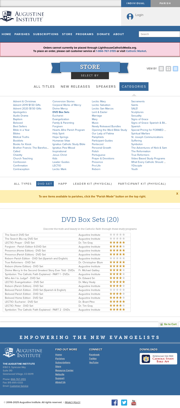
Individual (136, 3)
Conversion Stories (63, 101)
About (118, 34)
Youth (134, 169)
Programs (85, 34)
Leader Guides (61, 162)
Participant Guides (102, 140)
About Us (60, 382)
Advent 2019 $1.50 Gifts (27, 105)
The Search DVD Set (17, 234)
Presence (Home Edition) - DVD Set (25, 250)
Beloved (18, 122)
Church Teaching (23, 158)
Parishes (22, 34)
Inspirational (59, 151)
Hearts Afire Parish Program (68, 130)
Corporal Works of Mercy (66, 105)
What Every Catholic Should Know (150, 162)
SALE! (134, 108)
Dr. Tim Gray (86, 242)
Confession (19, 162)
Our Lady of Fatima (103, 133)
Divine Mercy (60, 108)
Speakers (106, 86)
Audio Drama (20, 115)
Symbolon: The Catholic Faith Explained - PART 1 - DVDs (37, 274)
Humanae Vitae (61, 140)
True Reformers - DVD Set (20, 262)
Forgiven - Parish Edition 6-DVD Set (25, 246)
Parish (165, 3)
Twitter (93, 358)
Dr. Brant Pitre (87, 301)
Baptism (17, 119)
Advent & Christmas (24, 101)
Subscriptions (46, 34)
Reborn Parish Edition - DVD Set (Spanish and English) (36, 258)
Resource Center (64, 370)
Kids (54, 158)
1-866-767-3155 (106, 51)
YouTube (93, 362)
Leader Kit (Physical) (92, 183)
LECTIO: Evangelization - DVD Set (24, 282)
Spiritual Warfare (140, 133)
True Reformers (140, 155)
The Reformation (141, 151)
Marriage (97, 115)
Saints (134, 105)
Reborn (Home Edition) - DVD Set (24, 266)
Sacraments (138, 101)
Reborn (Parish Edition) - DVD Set (24, 286)
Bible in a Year (21, 130)
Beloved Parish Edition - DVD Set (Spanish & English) (35, 290)
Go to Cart (168, 324)
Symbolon (137, 144)
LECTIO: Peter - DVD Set (19, 305)
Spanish (135, 126)
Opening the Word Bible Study (109, 130)
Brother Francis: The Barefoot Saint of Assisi (38, 147)
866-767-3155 (18, 379)
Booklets (18, 140)
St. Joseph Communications (147, 137)
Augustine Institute (89, 234)
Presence (97, 162)
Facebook (94, 354)
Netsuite (59, 374)
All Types (23, 183)
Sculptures (137, 112)
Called (16, 151)
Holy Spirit (58, 133)
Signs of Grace (139, 119)
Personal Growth (101, 147)
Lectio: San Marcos (103, 108)
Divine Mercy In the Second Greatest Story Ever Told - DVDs (40, 270)
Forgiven (57, 126)
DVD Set (45, 183)
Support (59, 378)
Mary (95, 119)
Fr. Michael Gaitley (89, 270)
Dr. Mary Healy (87, 282)
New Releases (75, 86)
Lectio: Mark (59, 169)
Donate (103, 34)
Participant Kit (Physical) (142, 183)
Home (6, 34)
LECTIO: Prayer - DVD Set (19, 242)
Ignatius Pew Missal (63, 147)
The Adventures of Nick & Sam (149, 147)
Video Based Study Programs (148, 158)
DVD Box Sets (60, 112)
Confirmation (20, 165)
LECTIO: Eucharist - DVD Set (21, 301)
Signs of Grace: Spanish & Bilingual (151, 122)
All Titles (44, 86)
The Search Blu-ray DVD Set (21, 238)
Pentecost (98, 144)
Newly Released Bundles (106, 126)
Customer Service (19, 386)
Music (95, 122)
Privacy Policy (72, 402)
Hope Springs (60, 137)
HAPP (62, 183)
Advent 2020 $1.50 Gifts (27, 108)
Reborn (96, 169)
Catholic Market (136, 51)
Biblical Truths (21, 137)
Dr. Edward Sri (87, 278)
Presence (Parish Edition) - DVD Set (25, 254)
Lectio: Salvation (101, 105)
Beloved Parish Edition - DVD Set (24, 294)
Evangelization (60, 119)
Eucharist (57, 115)
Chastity (17, 155)
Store (67, 34)
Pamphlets (98, 137)
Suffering (136, 140)
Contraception (21, 169)
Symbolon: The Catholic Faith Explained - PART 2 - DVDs (37, 309)
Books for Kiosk (22, 144)
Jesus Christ (59, 155)
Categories (134, 86)
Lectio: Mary (99, 101)
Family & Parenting (63, 122)
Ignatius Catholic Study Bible (68, 144)
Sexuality (136, 115)
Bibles (16, 133)
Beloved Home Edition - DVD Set (24, 298)
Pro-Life (96, 165)
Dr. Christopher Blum (91, 262)
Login (139, 15)
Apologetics (20, 112)
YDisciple (136, 165)
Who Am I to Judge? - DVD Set (22, 278)
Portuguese (98, 155)
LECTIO (56, 165)
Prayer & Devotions (103, 158)
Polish (95, 151)
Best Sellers (20, 126)
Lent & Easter (99, 112)
